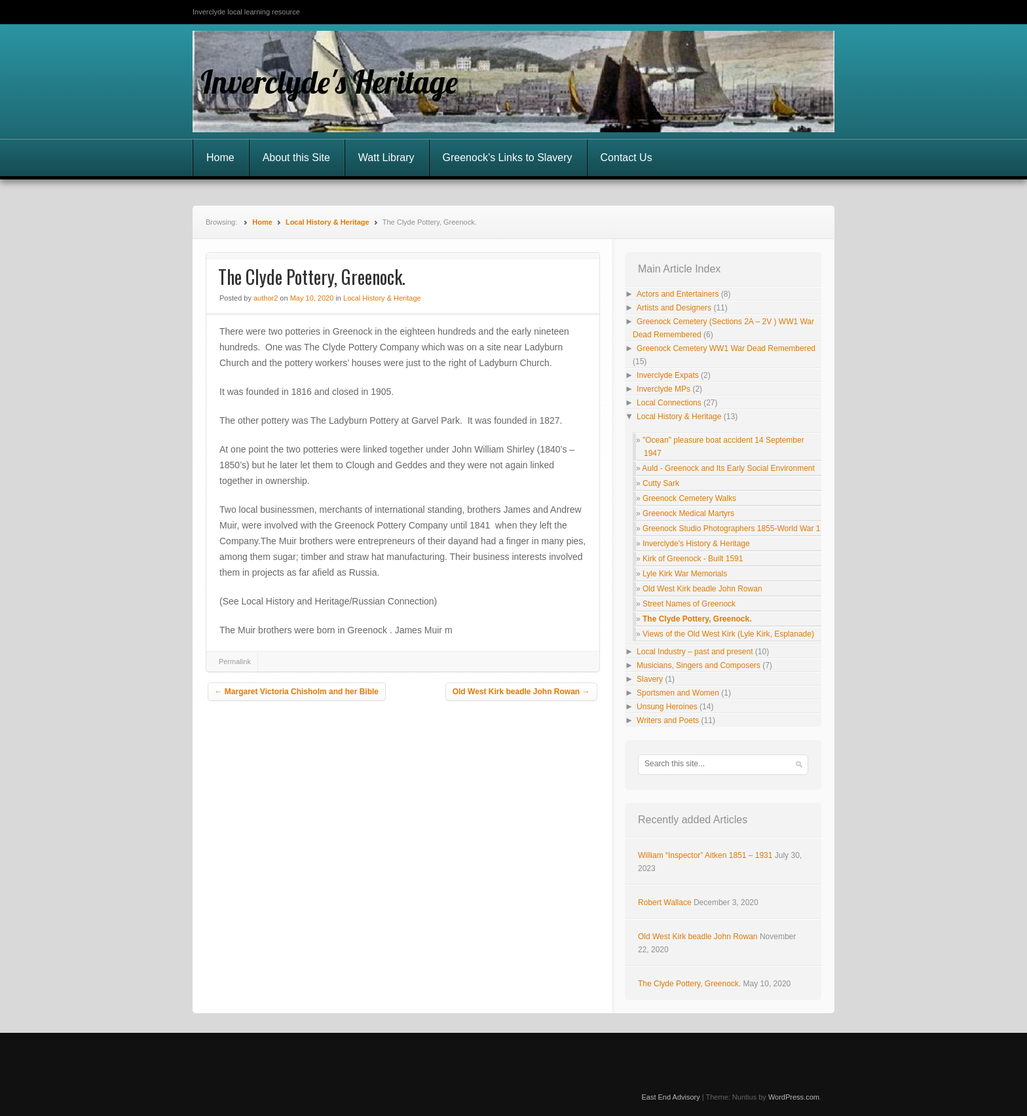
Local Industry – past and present (695, 651)
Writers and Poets (668, 720)
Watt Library (386, 157)
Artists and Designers (674, 307)
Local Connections (669, 402)
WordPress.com (793, 1097)
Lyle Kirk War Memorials (685, 573)
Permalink (235, 661)
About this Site (296, 157)
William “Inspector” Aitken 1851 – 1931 (705, 855)
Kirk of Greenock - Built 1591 (693, 558)
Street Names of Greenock (689, 603)
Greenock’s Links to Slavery (507, 157)
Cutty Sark (661, 483)
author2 (265, 298)
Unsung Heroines (667, 706)
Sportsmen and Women (678, 693)
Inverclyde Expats (668, 375)
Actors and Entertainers (678, 294)
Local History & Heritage (327, 222)
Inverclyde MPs (663, 389)
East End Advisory (670, 1097)
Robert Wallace (665, 902)
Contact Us (626, 157)
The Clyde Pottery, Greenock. (697, 618)
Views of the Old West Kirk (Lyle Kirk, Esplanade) (728, 634)
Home (220, 157)
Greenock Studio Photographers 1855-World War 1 (731, 528)
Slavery (650, 679)
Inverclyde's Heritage (329, 82)
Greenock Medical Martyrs (688, 513)
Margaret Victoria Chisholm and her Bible (297, 691)
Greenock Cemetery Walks (689, 498)
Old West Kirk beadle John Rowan (521, 691)
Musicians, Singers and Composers (698, 665)
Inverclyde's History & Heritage (696, 543)
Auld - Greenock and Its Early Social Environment (728, 468)
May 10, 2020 (312, 298)
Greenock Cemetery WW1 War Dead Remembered (726, 348)
